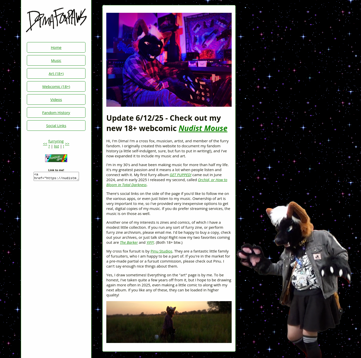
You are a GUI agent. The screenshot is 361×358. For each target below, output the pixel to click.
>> (67, 143)
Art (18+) (56, 73)
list (56, 146)
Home (56, 47)
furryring (56, 141)
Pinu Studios (161, 251)
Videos (56, 99)
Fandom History (56, 112)
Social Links (56, 125)
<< (45, 143)
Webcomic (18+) (56, 86)
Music (56, 60)
